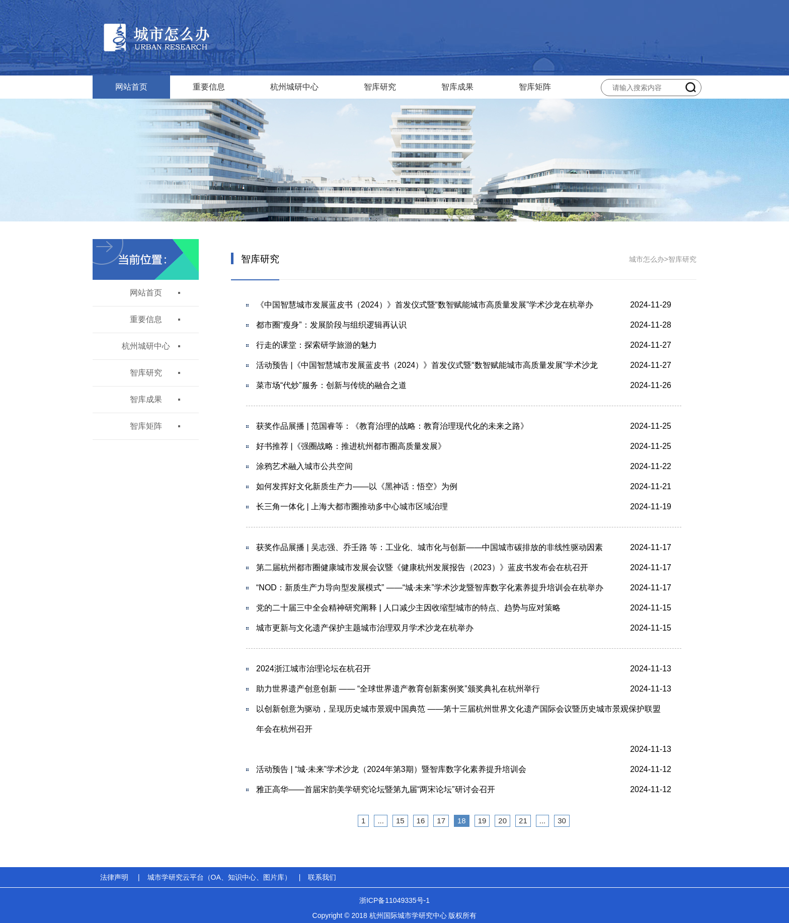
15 (400, 820)
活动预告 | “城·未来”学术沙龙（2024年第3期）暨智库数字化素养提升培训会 (391, 769)
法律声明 (114, 877)
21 (523, 820)
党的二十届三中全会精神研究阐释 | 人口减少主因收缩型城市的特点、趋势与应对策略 (408, 607)
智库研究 (380, 87)
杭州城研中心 (294, 87)
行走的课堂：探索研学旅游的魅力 (316, 345)
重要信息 (209, 87)
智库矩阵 (535, 87)
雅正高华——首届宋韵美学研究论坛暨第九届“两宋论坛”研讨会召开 (375, 789)
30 (562, 820)
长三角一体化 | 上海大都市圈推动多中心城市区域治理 (352, 506)
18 (461, 820)
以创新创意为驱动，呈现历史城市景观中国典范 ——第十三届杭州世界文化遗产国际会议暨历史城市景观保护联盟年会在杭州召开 (458, 719)
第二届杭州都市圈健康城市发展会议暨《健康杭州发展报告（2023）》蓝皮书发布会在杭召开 (422, 567)
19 (482, 820)
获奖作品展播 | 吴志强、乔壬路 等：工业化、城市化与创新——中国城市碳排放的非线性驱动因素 (429, 547)
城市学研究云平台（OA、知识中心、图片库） (219, 877)
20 (502, 820)
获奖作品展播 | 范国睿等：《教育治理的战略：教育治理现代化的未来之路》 (392, 426)
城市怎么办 (646, 259)
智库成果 (457, 87)
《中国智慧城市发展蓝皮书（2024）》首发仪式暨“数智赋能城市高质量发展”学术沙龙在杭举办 (424, 304)
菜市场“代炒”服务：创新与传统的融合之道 (331, 385)
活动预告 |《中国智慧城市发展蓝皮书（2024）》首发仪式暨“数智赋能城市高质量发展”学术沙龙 (427, 365)
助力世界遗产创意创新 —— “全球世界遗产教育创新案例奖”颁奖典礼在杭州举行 (398, 688)
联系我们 (322, 877)
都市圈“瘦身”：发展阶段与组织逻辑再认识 (331, 325)
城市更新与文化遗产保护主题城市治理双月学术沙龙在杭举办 (365, 628)
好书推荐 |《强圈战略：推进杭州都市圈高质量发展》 (351, 446)
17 (441, 820)
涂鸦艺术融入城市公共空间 (304, 466)
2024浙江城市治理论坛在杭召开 (313, 668)
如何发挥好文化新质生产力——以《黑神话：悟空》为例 (356, 486)
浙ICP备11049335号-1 (394, 900)
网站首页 (131, 87)
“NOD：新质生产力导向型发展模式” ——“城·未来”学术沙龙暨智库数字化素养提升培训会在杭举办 (429, 587)
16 (421, 820)
